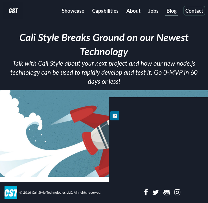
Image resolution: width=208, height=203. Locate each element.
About (133, 11)
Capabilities (105, 11)
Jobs (153, 11)
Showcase (73, 11)
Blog (172, 11)
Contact (194, 11)
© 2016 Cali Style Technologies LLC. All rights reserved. (60, 192)
